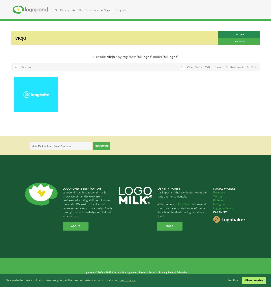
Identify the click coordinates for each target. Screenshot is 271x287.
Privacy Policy (167, 272)
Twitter (217, 196)
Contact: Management (124, 272)
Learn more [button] (127, 280)
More (169, 226)
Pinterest (219, 200)
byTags (240, 34)
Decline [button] (233, 280)
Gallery (65, 10)
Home (33, 9)
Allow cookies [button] (253, 280)
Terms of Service (148, 272)
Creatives (92, 10)
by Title (240, 41)
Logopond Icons (223, 208)
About (75, 226)
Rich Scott (185, 204)
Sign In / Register (114, 10)
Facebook (219, 192)
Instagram (219, 204)
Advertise (182, 272)
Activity (77, 10)
